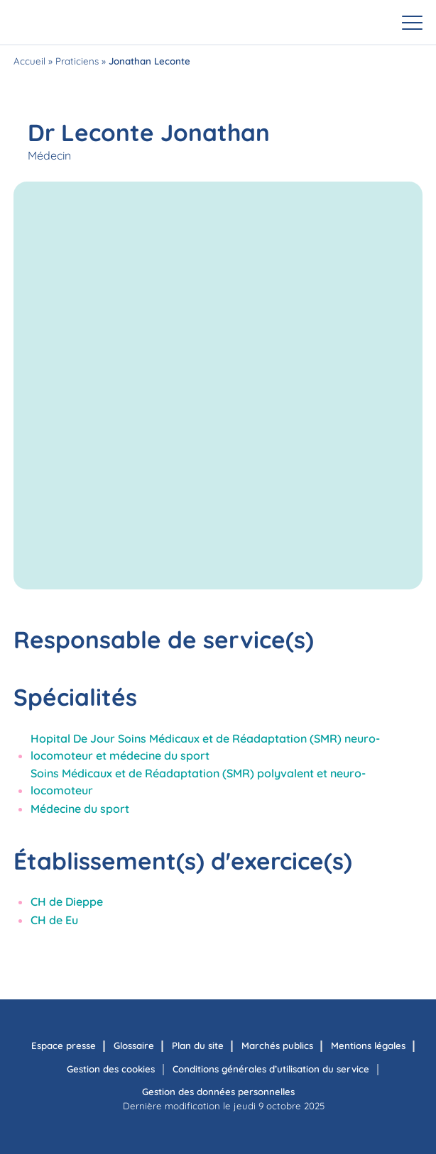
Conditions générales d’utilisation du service (271, 1069)
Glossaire (134, 1045)
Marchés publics (277, 1045)
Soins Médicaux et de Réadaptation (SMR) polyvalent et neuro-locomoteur (198, 781)
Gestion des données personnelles (218, 1091)
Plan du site (198, 1045)
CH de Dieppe (67, 901)
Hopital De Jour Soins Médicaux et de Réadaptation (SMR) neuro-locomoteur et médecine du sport (205, 746)
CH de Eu (54, 920)
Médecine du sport (80, 808)
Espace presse (63, 1045)
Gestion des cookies (111, 1069)
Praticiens (77, 61)
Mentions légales (368, 1045)
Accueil (29, 61)
